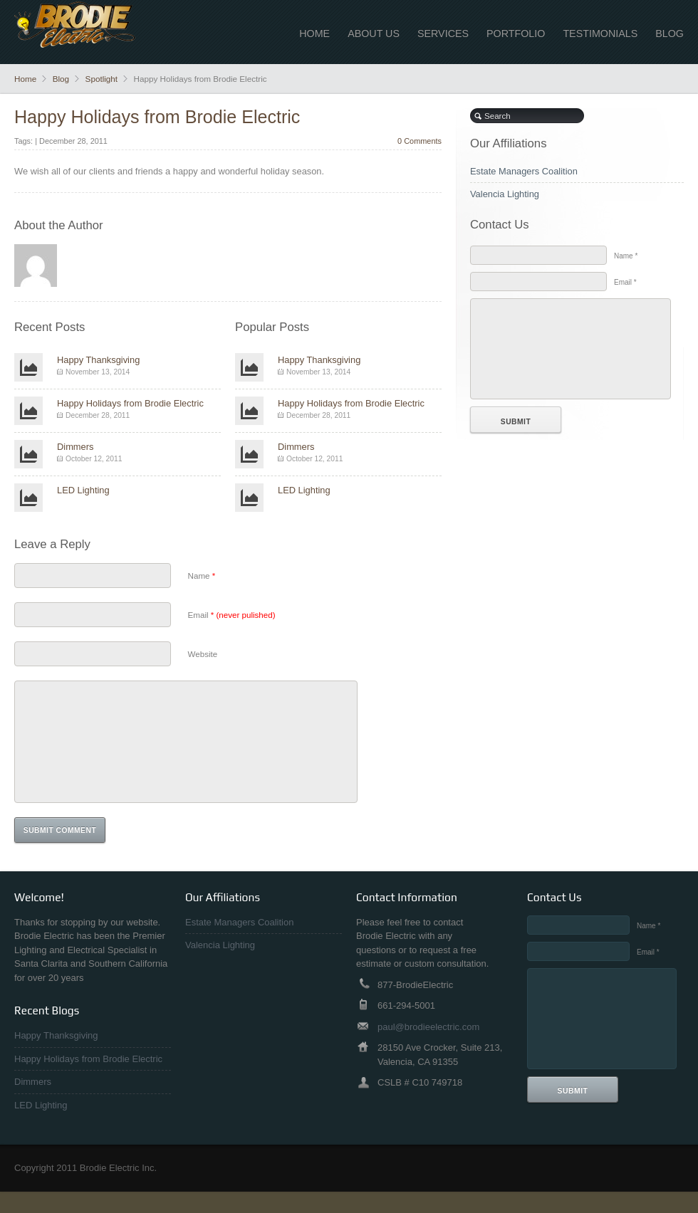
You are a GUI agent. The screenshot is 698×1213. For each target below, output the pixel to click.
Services (443, 33)
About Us (374, 33)
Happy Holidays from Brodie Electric (157, 117)
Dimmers (75, 446)
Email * (625, 282)
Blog (669, 33)
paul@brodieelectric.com (428, 1048)
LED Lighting (83, 490)
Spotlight (101, 78)
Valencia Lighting (504, 194)
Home (314, 33)
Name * (625, 256)
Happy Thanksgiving (98, 360)
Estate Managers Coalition (524, 171)
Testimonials (600, 33)
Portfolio (515, 33)
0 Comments (419, 141)
